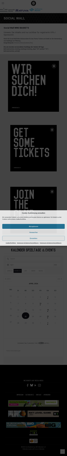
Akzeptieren (33, 226)
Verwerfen (33, 232)
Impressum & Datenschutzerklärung (28, 243)
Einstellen (33, 238)
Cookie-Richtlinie (11, 243)
